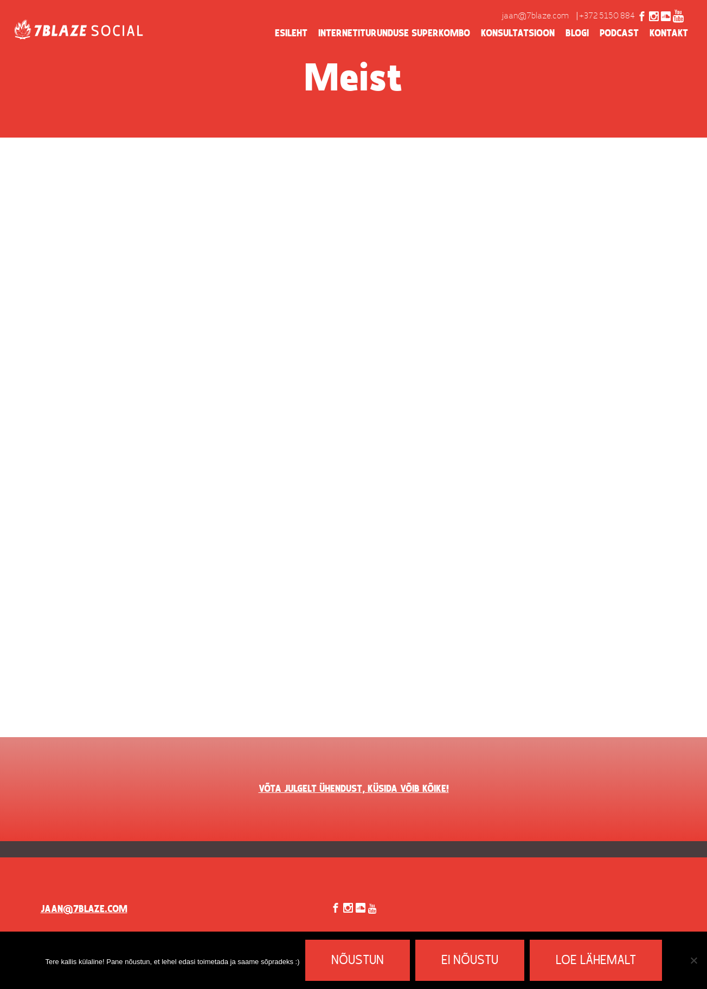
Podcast (619, 33)
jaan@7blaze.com (535, 16)
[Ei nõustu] (693, 960)
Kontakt (669, 33)
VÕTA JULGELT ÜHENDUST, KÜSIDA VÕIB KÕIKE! (354, 789)
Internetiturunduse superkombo (394, 33)
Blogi (577, 33)
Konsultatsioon (518, 33)
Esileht (291, 33)
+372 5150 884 (607, 16)
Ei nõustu (469, 960)
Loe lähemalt (596, 960)
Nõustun (357, 960)
